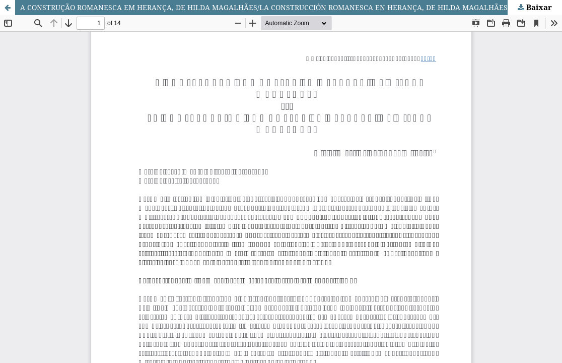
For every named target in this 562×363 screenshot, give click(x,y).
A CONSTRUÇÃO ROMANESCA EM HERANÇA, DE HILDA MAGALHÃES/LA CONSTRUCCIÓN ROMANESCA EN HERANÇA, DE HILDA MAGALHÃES (264, 7)
